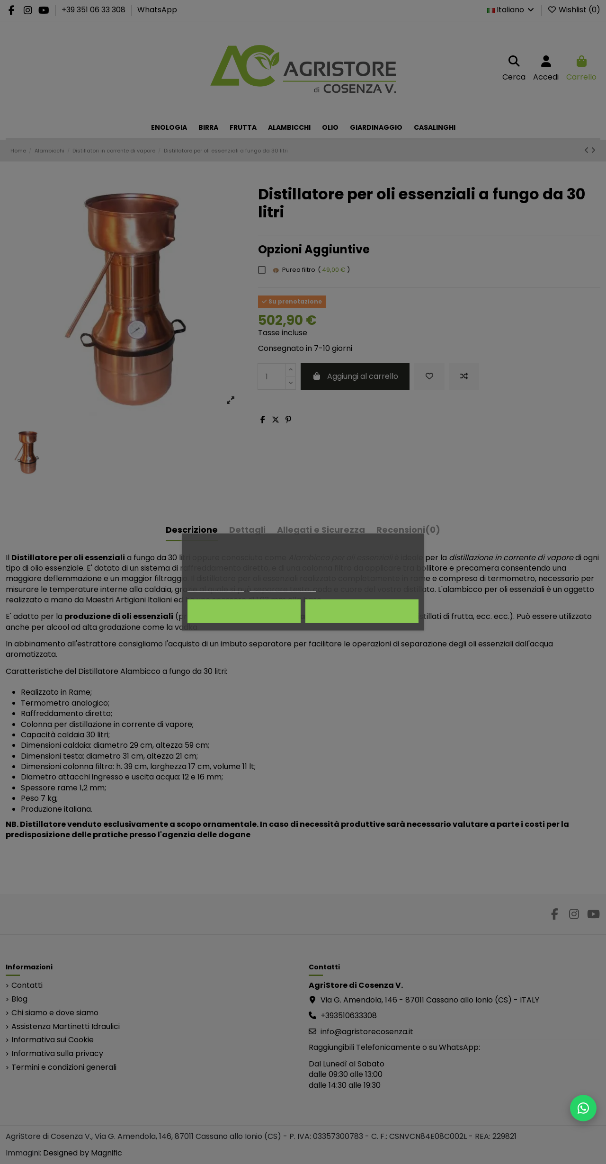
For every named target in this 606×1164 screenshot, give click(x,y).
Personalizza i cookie (283, 587)
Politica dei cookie (215, 587)
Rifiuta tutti (244, 611)
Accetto (362, 611)
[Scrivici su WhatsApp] (583, 1108)
